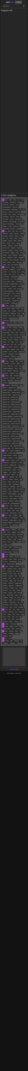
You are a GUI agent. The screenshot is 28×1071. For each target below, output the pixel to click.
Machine (19, 486)
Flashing (16, 339)
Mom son (5, 479)
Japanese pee (6, 436)
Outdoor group (13, 520)
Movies (11, 496)
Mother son (6, 486)
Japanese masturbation (17, 433)
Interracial (16, 375)
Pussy (18, 532)
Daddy (6, 305)
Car (18, 274)
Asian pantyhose (7, 207)
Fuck (4, 337)
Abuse (17, 216)
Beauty (4, 245)
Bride (15, 240)
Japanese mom (12, 387)
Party (8, 532)
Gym (22, 349)
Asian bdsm (21, 221)
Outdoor (22, 517)
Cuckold (18, 269)
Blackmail (14, 255)
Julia (23, 392)
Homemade (6, 363)
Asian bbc (5, 221)
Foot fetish (22, 335)
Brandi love (5, 233)
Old (6, 515)
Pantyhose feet (20, 541)
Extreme (20, 323)
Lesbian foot (6, 462)
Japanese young (7, 431)
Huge (20, 366)
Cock (14, 288)
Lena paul (5, 465)
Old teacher (15, 525)
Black (11, 233)
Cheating (13, 272)
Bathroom (9, 257)
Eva (11, 323)
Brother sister (6, 248)
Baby (15, 238)
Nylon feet (5, 508)
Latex (17, 460)
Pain (12, 537)
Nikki (4, 510)
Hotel (4, 366)
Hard (20, 368)
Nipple (11, 508)
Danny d (5, 318)
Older (23, 520)
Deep (18, 313)
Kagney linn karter (7, 455)
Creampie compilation (8, 291)
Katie (16, 457)
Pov (4, 537)
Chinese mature (7, 293)
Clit (11, 279)
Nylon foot (5, 513)
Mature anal (16, 491)
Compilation (12, 269)
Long (19, 469)
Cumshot (21, 284)
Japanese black (16, 411)
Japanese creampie (15, 418)
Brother (9, 243)
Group (7, 349)
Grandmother (6, 356)
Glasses (5, 354)
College (18, 298)
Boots (21, 236)
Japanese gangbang (7, 416)
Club (13, 293)
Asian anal (5, 204)
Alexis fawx (5, 202)
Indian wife (10, 380)
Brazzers (11, 236)
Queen (7, 554)
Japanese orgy (14, 436)
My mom (5, 501)
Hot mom (12, 363)
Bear (4, 243)
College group (14, 276)
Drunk (17, 308)
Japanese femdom (15, 423)
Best (9, 264)
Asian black (5, 219)
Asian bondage (19, 224)
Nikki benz (16, 505)
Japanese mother (7, 411)
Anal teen (12, 228)
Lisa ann (13, 460)
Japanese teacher (15, 409)
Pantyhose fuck (6, 534)
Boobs (20, 250)
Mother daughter (12, 493)
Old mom (5, 525)
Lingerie (13, 474)
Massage (12, 477)
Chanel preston (6, 286)
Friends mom (6, 344)
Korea (6, 450)
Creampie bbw (15, 300)
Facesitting (22, 332)
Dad (4, 308)
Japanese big (15, 443)
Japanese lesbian (16, 392)
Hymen (18, 363)
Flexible (4, 339)
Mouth (20, 498)
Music (10, 491)
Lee (17, 474)
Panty (4, 541)
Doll (9, 311)
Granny (10, 347)
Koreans (5, 453)
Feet (10, 327)
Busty (4, 262)
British (4, 264)
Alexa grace (13, 202)
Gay (6, 347)
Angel (4, 224)
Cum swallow (6, 303)
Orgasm (20, 515)
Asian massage (13, 221)
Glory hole (11, 359)
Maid (10, 484)
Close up (14, 286)
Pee (23, 529)
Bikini (13, 262)
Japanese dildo (17, 421)
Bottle (16, 250)
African (11, 219)
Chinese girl (5, 284)
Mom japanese (20, 489)
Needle (8, 510)
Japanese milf (6, 399)
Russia (10, 559)
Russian (11, 556)
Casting (23, 272)
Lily (18, 472)
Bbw (13, 231)
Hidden (21, 361)
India (11, 375)
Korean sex (10, 457)
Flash (11, 337)
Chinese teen (6, 279)
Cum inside (19, 281)
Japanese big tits (7, 426)
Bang (9, 255)
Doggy (23, 313)
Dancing (5, 315)
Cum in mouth (6, 281)
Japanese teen (14, 397)
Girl (3, 349)
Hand (4, 371)
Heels (16, 368)
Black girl (16, 260)
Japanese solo (6, 402)
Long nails (15, 467)
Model (9, 489)
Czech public (17, 296)
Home (16, 366)
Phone (4, 539)
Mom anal (5, 498)
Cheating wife (14, 303)
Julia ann (5, 387)
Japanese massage (7, 390)
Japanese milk (6, 414)
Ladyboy (23, 460)
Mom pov (5, 496)
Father (12, 332)
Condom (18, 293)
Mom (6, 477)
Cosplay (13, 267)
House (17, 373)
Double (4, 311)
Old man (5, 517)
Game (10, 351)
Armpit (14, 214)
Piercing (5, 544)
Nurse (11, 505)
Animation (11, 204)
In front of (5, 383)
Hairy (17, 361)
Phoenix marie (6, 549)
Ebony (15, 323)
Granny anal (21, 351)
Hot (23, 363)
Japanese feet (15, 426)
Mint (10, 2)
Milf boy (17, 501)
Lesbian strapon (7, 469)
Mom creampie (13, 498)
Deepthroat (20, 311)
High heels (15, 371)
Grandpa (13, 349)
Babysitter (5, 260)
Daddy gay (13, 313)
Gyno (18, 349)
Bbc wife (5, 250)
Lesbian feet (14, 462)
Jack (11, 445)
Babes (15, 257)
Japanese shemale (15, 404)
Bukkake (13, 248)
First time (15, 335)
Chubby (22, 274)
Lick (23, 465)
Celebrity (5, 274)
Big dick (5, 255)
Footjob (15, 327)
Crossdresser (6, 276)
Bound (20, 255)
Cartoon (5, 272)
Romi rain (5, 561)
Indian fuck (17, 380)
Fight (12, 342)
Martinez (11, 501)
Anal (6, 200)
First (9, 342)
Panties (9, 539)
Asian (10, 200)
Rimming (5, 559)
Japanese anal (14, 385)
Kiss (23, 450)
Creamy (10, 288)
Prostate (5, 547)
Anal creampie (6, 209)
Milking (4, 489)
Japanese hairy (6, 433)
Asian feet (17, 212)
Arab (22, 200)
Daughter (12, 305)
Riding (15, 559)
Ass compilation (21, 214)
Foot (6, 327)
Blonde (9, 262)
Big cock (18, 243)
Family (4, 330)
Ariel (10, 214)
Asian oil (5, 212)
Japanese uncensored (8, 429)
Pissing (13, 534)
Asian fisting (6, 228)
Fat (7, 337)
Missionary (17, 496)
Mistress (5, 491)
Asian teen (11, 212)
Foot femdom (17, 337)
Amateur (5, 214)
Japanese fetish (6, 443)
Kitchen (15, 455)
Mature (11, 479)
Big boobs (10, 245)
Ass (19, 200)
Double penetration (13, 318)
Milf (16, 477)
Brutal (4, 257)
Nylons (18, 510)
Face (16, 342)
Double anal (6, 320)
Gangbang (21, 347)
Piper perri (15, 552)
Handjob (12, 361)
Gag (18, 356)
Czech (14, 274)
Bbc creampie (14, 264)
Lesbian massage (7, 467)
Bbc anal (22, 260)
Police (7, 537)
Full (12, 344)
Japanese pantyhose (16, 402)
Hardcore (22, 371)
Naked (19, 513)
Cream (13, 298)
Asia (20, 209)
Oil (9, 517)
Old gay (15, 515)
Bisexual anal (6, 252)
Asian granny (18, 219)
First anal (22, 339)
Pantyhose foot (17, 547)
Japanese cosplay (7, 407)
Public (4, 532)
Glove (16, 354)
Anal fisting (5, 216)
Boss (13, 243)
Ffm (19, 344)
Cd (9, 272)
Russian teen (21, 559)
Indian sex (18, 378)
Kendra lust (17, 450)
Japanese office (6, 392)
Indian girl (12, 378)
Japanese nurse (6, 438)
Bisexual (19, 248)
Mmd (21, 479)
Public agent (20, 534)
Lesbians (20, 462)
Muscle (4, 493)
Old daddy (5, 520)
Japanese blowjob (19, 448)
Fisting (9, 330)
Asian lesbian (14, 209)
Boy (7, 238)
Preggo (19, 539)
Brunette (11, 250)
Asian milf (12, 216)
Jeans (22, 426)
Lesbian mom (6, 474)
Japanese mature (7, 395)
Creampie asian (14, 284)
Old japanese (15, 517)
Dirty (14, 315)
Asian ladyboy (10, 224)
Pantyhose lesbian (7, 552)
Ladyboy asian (12, 465)
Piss (19, 529)
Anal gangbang (20, 228)
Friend (4, 342)
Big (3, 238)
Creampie (5, 269)
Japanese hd (6, 445)
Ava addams (20, 202)
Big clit (16, 245)
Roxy (6, 556)
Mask (14, 489)
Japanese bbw (14, 399)
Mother (16, 479)
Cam (10, 274)
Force (18, 330)
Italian (4, 380)
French (21, 342)
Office (10, 515)
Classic (13, 281)
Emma (4, 325)
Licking (14, 472)
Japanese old (6, 404)
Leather (14, 469)
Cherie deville (6, 296)
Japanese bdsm (16, 395)
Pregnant (7, 529)
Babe (17, 252)
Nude (13, 510)
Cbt (23, 269)
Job (13, 448)
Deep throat (6, 313)
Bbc (21, 231)
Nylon (6, 505)
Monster (20, 493)
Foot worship (6, 332)
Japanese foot (17, 390)
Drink (10, 315)
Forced (14, 330)
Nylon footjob (13, 513)
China (17, 267)
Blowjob (5, 240)
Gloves (15, 351)
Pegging (13, 532)
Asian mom (16, 226)
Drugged (14, 311)
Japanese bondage (7, 421)
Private (14, 539)
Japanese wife (6, 397)
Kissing (20, 455)
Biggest (13, 252)
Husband (9, 371)
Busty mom (19, 262)
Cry (11, 296)
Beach (11, 238)
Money (9, 481)
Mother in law (6, 503)
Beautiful (20, 240)
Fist (23, 330)
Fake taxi (9, 335)
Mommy (5, 484)
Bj (5, 231)
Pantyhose (14, 529)
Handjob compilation (8, 368)
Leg (10, 472)
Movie (4, 481)
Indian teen (5, 378)
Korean (11, 450)
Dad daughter (20, 315)
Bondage (5, 236)
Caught (17, 291)
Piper (14, 541)
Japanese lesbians (16, 438)
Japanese (7, 385)
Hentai (6, 361)
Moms (22, 491)
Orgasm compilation (8, 522)
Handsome (5, 373)
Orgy (19, 520)
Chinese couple (6, 298)
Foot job (10, 339)
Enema (7, 323)
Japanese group (16, 407)
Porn (9, 544)
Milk (20, 477)
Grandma (5, 351)
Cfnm (15, 279)
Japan (21, 385)
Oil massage (6, 527)
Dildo (22, 308)
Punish (10, 547)
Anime (14, 200)
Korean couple (12, 453)
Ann (24, 209)
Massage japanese (15, 503)
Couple (4, 288)
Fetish (4, 335)
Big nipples (21, 257)
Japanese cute (6, 409)
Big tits (10, 240)
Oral (10, 525)
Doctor (8, 308)
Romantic (17, 556)
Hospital (12, 373)
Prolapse (20, 537)
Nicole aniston (17, 508)
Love (19, 465)
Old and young (17, 522)
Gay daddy (10, 354)
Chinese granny (6, 300)
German (16, 347)
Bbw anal (16, 233)
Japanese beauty (18, 416)
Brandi (11, 260)
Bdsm (9, 231)
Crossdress (20, 288)
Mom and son (16, 481)
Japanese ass (18, 429)
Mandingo (12, 486)
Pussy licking (14, 549)
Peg (16, 537)
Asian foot (15, 207)
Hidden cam (10, 366)
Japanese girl (6, 418)
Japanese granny (15, 414)
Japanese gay (6, 423)
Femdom (21, 327)
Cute (18, 272)
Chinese (7, 267)
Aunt (17, 204)
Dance (13, 308)
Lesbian (7, 460)
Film (15, 344)
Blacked (22, 233)
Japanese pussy (16, 431)
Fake (17, 332)
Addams (5, 226)
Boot (20, 238)
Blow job (22, 252)
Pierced (9, 541)
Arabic (10, 226)
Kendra (4, 457)
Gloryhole (13, 356)
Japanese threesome (18, 441)
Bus (17, 231)
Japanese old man (7, 441)
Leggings (5, 472)
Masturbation (16, 484)
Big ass (16, 236)
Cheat (19, 286)
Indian (6, 375)
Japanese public (18, 445)
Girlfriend (5, 359)
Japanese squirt (6, 448)
